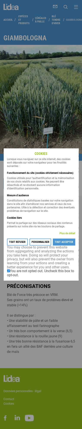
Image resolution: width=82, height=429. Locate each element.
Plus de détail (67, 233)
